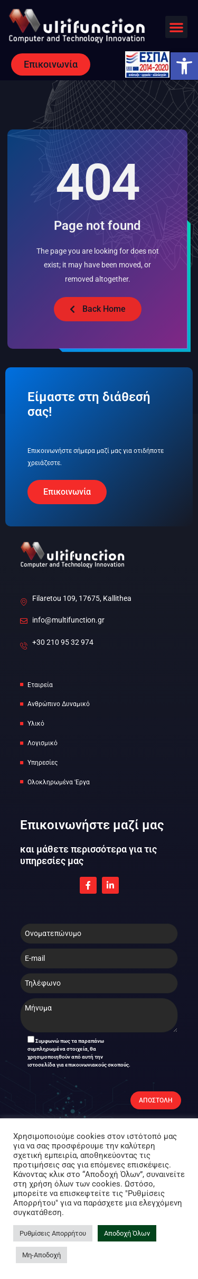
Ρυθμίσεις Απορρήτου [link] (53, 1233)
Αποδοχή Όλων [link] (127, 1233)
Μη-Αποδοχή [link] (41, 1255)
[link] (184, 66)
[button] (176, 27)
